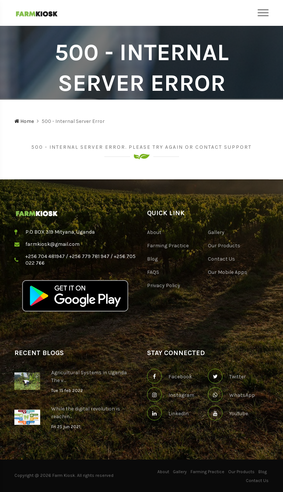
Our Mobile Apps (227, 272)
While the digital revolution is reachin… (85, 413)
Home (24, 121)
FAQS (153, 272)
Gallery (216, 232)
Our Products (224, 245)
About (154, 232)
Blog (152, 259)
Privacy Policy (163, 285)
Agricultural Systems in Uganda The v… (89, 376)
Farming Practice (168, 245)
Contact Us (221, 259)
